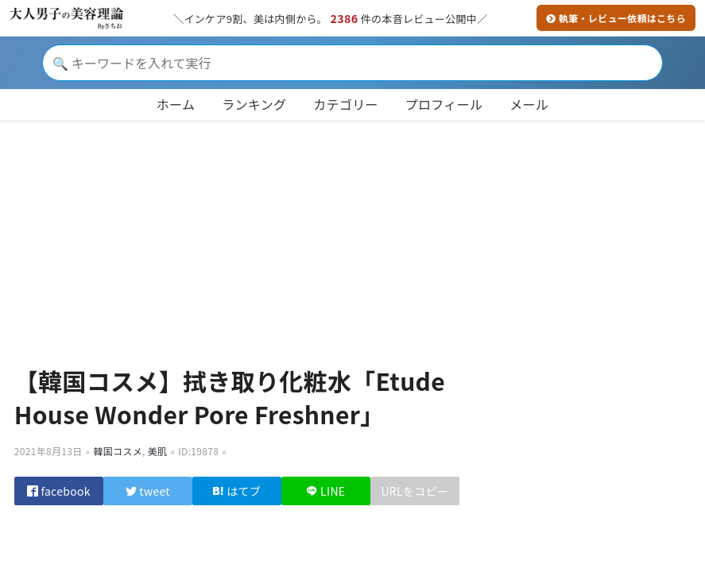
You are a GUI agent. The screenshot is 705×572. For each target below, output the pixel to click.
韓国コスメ (117, 451)
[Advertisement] (352, 237)
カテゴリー (345, 104)
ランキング (254, 104)
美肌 (158, 451)
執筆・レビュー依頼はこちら (616, 18)
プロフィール (444, 104)
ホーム (176, 104)
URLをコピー (414, 494)
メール (528, 104)
